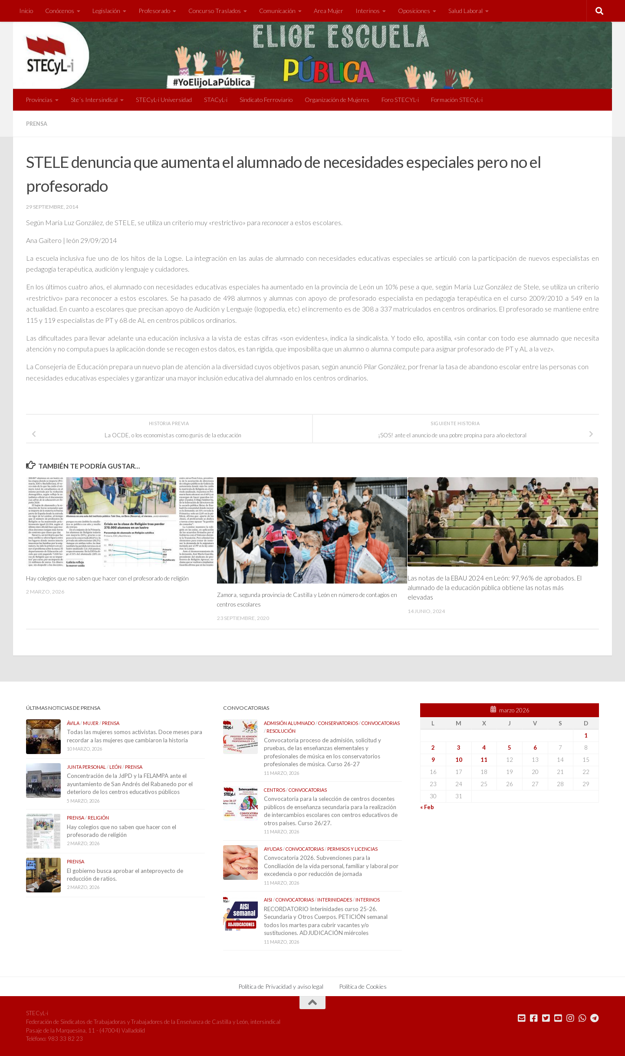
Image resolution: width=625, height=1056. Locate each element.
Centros (274, 789)
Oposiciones (414, 10)
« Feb (427, 806)
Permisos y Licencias (352, 848)
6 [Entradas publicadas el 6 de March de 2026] (535, 747)
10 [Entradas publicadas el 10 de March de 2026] (458, 759)
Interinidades (334, 899)
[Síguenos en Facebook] (534, 1017)
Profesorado (154, 10)
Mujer (91, 722)
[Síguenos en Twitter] (546, 1017)
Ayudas (273, 848)
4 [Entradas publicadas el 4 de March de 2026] (484, 747)
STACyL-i (215, 99)
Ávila (73, 722)
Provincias (39, 99)
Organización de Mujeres (337, 99)
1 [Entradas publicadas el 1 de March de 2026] (586, 734)
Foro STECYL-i (400, 99)
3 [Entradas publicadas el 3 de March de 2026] (459, 747)
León (115, 766)
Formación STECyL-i (457, 99)
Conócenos (59, 10)
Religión (98, 817)
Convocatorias (381, 722)
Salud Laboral (465, 10)
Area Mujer (328, 10)
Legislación (106, 10)
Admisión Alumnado (289, 722)
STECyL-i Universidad (164, 99)
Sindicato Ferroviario (266, 99)
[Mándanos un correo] (521, 1017)
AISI (268, 899)
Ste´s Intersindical (94, 99)
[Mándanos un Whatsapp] (582, 1017)
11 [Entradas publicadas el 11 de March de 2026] (483, 759)
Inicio (26, 10)
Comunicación (277, 10)
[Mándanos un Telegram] (594, 1017)
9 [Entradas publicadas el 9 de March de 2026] (433, 759)
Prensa (38, 123)
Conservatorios (338, 722)
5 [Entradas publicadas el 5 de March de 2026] (509, 747)
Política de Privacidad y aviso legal (280, 986)
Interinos (367, 10)
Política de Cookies (363, 986)
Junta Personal (86, 766)
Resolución (281, 730)
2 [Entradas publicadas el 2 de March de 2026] (433, 747)
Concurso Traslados (214, 10)
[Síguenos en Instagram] (570, 1017)
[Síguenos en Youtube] (558, 1017)
